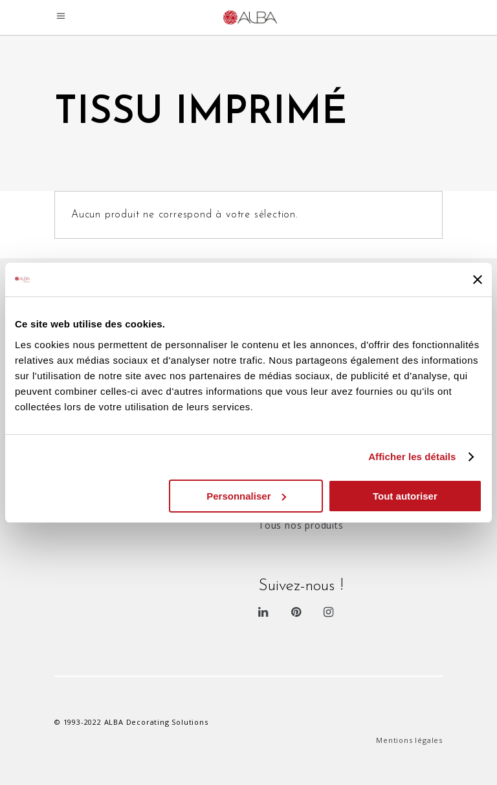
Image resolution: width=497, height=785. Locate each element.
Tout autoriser (405, 496)
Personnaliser (246, 496)
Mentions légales (409, 740)
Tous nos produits (301, 525)
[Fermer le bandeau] (477, 279)
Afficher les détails (412, 456)
